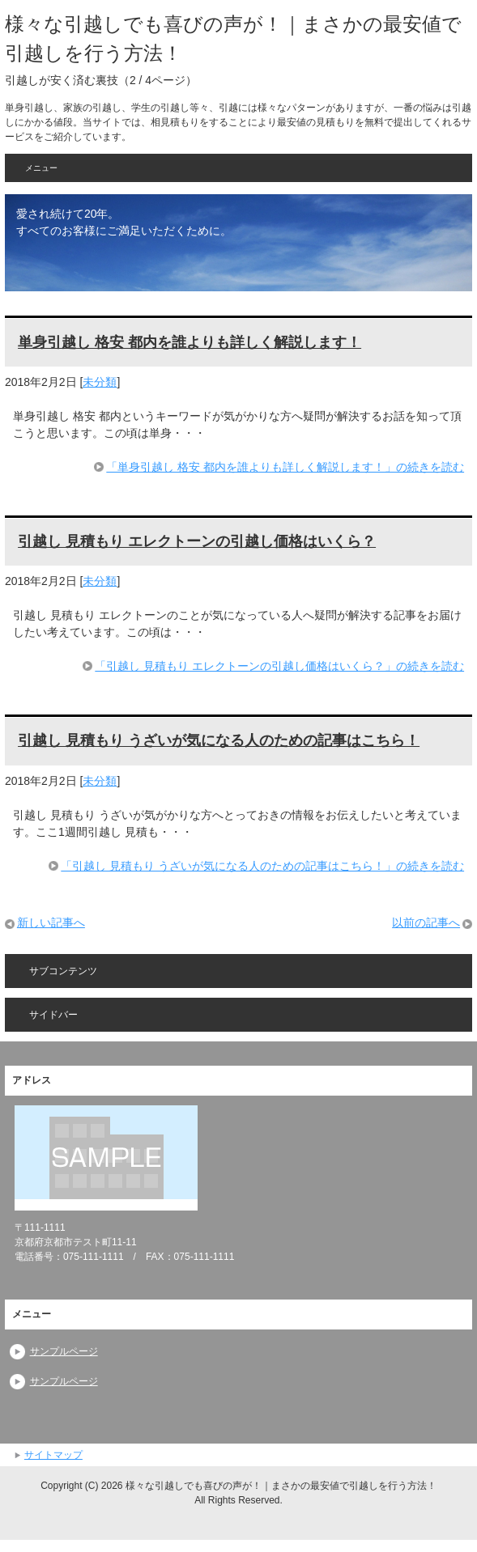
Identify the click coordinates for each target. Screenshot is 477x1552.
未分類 (100, 381)
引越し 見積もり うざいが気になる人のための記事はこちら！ (219, 740)
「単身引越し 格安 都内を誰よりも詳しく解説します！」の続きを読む (285, 466)
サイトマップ (53, 1455)
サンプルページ (64, 1351)
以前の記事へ (426, 922)
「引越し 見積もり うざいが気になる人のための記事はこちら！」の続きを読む (262, 865)
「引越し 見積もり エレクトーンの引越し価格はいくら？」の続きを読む (279, 665)
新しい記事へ (51, 922)
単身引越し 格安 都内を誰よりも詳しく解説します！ (189, 342)
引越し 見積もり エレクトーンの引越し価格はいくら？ (197, 541)
